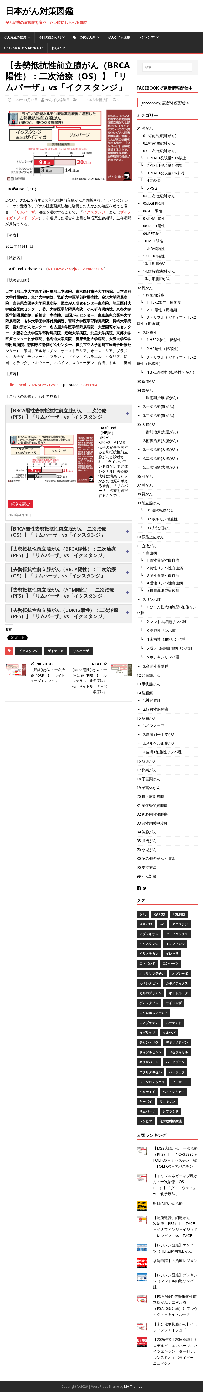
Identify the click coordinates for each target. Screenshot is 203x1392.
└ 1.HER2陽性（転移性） (161, 339)
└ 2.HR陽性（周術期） (159, 309)
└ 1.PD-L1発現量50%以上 (161, 157)
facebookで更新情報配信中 (165, 88)
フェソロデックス (152, 1082)
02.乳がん (145, 287)
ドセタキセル (178, 1052)
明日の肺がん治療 (168, 1203)
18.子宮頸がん (148, 778)
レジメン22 (146, 37)
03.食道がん (146, 381)
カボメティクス (177, 983)
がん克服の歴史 (15, 37)
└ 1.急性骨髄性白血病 (158, 560)
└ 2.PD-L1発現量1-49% (159, 165)
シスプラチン (148, 1023)
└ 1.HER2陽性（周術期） (161, 302)
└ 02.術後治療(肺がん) (156, 143)
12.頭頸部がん (148, 675)
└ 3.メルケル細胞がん (156, 743)
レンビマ (145, 1121)
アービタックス (177, 934)
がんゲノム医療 (119, 37)
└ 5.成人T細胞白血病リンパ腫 (165, 648)
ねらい (56, 48)
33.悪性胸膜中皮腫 (152, 823)
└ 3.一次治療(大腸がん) (157, 449)
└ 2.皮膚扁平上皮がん (156, 734)
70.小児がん (146, 849)
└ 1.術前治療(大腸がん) (157, 431)
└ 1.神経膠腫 (149, 700)
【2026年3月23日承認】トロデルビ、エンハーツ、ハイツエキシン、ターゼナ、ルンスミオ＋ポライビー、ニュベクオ (175, 1351)
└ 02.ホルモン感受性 (157, 519)
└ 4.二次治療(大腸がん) (157, 458)
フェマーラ (180, 1082)
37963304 (88, 384)
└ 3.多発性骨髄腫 (152, 666)
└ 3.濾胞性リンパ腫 (156, 630)
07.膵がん (145, 485)
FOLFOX (145, 924)
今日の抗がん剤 (50, 37)
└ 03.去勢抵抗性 (93, 99)
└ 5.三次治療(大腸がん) (157, 467)
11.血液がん (146, 545)
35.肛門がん (146, 840)
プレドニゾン (27, 217)
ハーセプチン (175, 1062)
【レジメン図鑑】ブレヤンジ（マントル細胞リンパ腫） (175, 1280)
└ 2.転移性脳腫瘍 (152, 709)
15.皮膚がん (146, 718)
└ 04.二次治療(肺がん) (156, 195)
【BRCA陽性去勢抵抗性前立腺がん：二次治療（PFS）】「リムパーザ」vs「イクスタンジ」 (57, 413)
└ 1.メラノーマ (150, 725)
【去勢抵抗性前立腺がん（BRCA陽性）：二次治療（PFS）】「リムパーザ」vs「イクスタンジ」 (62, 552)
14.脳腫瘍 (145, 692)
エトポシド (147, 963)
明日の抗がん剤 (84, 37)
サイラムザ (174, 1003)
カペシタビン (148, 983)
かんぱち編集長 (57, 99)
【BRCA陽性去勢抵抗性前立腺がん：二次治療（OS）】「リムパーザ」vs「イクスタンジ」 (57, 532)
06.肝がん (145, 476)
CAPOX (159, 914)
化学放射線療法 (170, 1121)
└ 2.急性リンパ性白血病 (160, 567)
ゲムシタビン (148, 1003)
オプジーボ (180, 973)
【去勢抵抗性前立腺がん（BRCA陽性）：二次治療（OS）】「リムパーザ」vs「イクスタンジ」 (62, 572)
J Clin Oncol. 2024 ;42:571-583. (32, 384)
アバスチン (180, 924)
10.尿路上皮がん (150, 536)
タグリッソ (147, 1032)
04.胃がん (145, 390)
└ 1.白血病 (147, 552)
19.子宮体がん (148, 787)
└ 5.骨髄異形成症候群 (158, 590)
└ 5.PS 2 (147, 188)
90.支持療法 (146, 867)
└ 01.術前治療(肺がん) (156, 135)
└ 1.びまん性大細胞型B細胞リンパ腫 (167, 609)
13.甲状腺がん (148, 683)
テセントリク (148, 1042)
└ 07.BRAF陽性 (151, 218)
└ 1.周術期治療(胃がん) (157, 397)
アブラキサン (148, 934)
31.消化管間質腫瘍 (152, 805)
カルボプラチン (150, 993)
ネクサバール (148, 1062)
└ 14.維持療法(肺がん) (156, 271)
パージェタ (177, 1072)
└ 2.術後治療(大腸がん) (157, 440)
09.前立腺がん (148, 502)
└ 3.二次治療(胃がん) (155, 415)
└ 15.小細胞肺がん (153, 278)
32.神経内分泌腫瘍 (152, 814)
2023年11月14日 (25, 99)
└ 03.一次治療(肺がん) (156, 150)
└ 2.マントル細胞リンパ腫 (162, 621)
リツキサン (167, 1101)
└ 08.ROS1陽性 (151, 225)
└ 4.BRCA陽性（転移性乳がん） (166, 372)
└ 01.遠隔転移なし (155, 510)
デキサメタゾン (177, 1042)
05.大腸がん (146, 424)
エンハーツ (170, 963)
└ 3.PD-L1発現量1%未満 (160, 173)
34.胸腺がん (146, 831)
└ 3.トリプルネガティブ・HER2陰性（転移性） (166, 360)
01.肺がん (145, 128)
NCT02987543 (60, 268)
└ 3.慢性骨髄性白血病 (158, 575)
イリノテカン (148, 953)
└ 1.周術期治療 (150, 294)
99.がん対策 (146, 876)
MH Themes (133, 1386)
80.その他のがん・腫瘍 (156, 858)
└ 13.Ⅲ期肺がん (152, 263)
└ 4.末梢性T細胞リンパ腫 (161, 639)
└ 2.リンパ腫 (149, 599)
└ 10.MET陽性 (150, 240)
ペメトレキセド (174, 1091)
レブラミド (170, 1111)
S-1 (162, 924)
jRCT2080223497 (89, 268)
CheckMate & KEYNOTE (23, 48)
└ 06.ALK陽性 (149, 210)
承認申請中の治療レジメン (175, 1260)
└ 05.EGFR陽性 (151, 203)
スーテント (174, 1023)
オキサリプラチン (152, 973)
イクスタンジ (94, 212)
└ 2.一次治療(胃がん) (155, 406)
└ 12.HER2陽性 (151, 256)
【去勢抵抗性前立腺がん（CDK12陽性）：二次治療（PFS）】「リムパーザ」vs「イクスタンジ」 (63, 613)
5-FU (143, 914)
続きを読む (20, 503)
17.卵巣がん (146, 769)
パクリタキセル (150, 1072)
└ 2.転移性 (147, 332)
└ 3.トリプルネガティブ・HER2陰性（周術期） (166, 320)
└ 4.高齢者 (149, 180)
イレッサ (172, 953)
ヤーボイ (145, 1101)
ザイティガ (55, 651)
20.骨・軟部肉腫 (150, 796)
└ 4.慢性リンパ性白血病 (160, 582)
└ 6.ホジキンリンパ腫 (158, 656)
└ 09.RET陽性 (149, 233)
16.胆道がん (146, 761)
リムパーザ (25, 212)
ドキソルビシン (150, 1052)
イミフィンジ (175, 944)
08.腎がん (145, 493)
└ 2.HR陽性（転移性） (159, 348)
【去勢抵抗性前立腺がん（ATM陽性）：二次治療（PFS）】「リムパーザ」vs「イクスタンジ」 (61, 592)
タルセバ (169, 1032)
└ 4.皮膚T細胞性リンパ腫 (159, 751)
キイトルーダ (178, 993)
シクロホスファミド (153, 1012)
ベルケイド (147, 1091)
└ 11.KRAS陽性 (151, 248)
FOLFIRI (179, 914)
